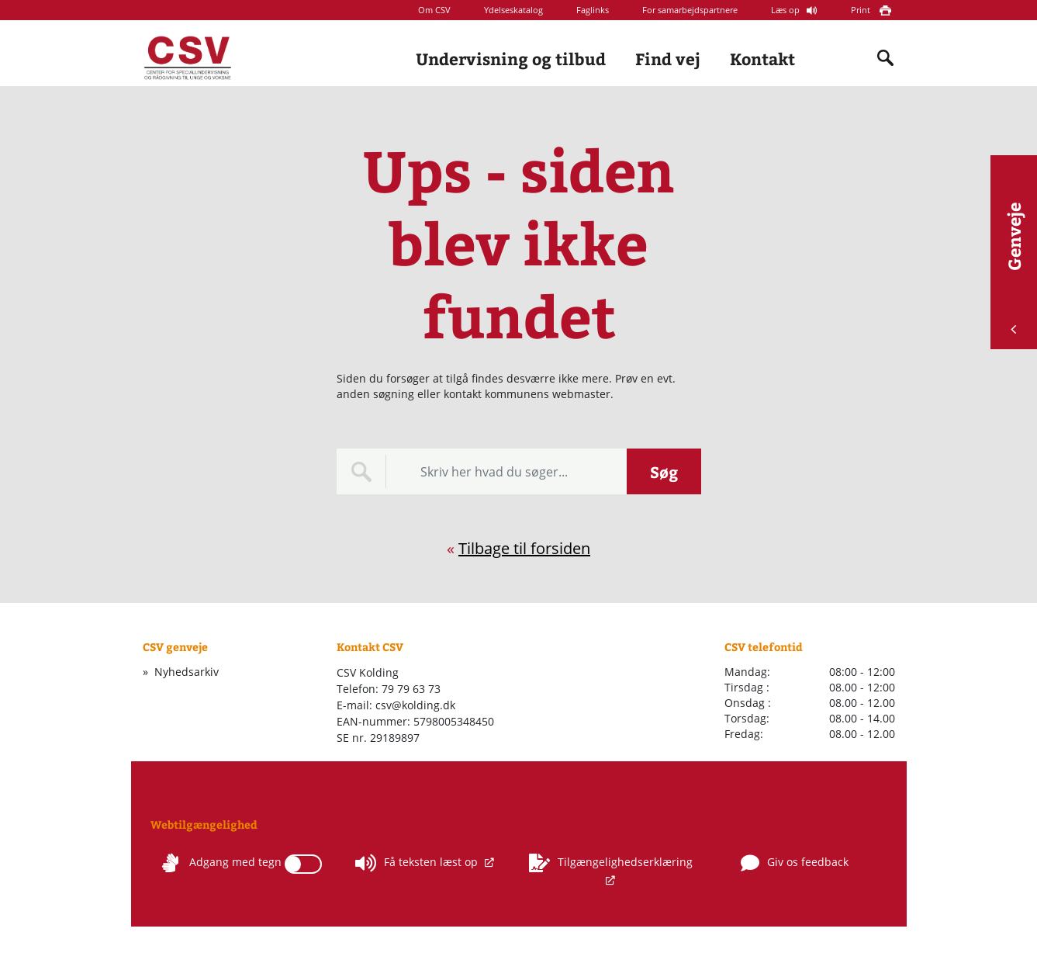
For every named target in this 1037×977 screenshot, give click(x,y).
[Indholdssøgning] (885, 58)
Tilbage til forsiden (524, 548)
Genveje (1013, 268)
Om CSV (434, 10)
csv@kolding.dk (415, 705)
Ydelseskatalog (513, 10)
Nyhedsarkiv (186, 671)
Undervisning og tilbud (511, 58)
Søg (664, 471)
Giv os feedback (795, 863)
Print (862, 10)
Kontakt (762, 58)
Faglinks (592, 10)
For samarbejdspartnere (690, 10)
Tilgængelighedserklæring (611, 863)
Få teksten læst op (418, 863)
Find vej (667, 58)
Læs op (786, 10)
